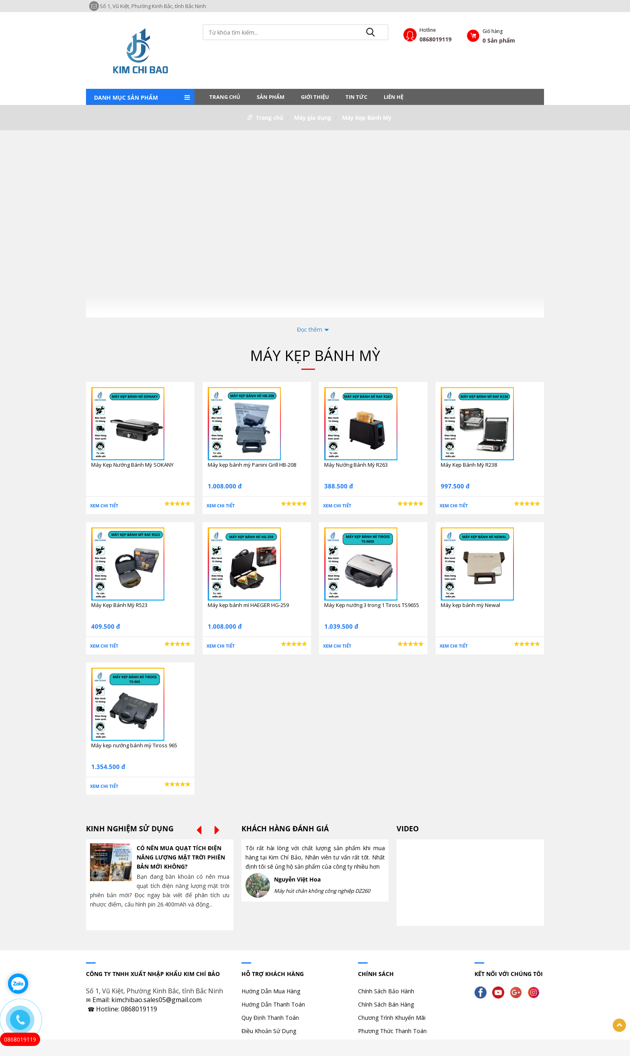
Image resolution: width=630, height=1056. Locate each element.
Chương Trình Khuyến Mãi (391, 1017)
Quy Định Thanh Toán (270, 1017)
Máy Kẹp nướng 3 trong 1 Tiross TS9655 (371, 605)
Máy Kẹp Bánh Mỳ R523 (119, 605)
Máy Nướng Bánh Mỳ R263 (356, 464)
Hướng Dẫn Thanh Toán (273, 1004)
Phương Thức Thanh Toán (392, 1031)
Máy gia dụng (312, 117)
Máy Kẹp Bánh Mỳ (366, 117)
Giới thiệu (315, 97)
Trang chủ (224, 97)
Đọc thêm (309, 329)
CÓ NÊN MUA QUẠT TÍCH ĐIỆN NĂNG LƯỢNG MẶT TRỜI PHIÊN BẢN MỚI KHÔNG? (181, 857)
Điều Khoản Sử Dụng (268, 1031)
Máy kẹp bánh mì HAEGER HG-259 (248, 605)
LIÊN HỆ (393, 97)
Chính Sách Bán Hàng (386, 1004)
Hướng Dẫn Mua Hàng (270, 991)
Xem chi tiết (104, 505)
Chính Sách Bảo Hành (386, 991)
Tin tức (356, 97)
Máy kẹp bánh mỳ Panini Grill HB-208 (252, 464)
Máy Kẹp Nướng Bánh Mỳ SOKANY (132, 464)
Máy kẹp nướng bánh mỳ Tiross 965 (134, 745)
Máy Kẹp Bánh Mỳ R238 (469, 464)
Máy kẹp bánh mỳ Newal (470, 605)
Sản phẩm (270, 97)
